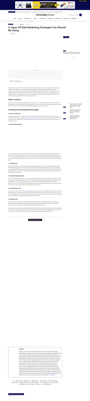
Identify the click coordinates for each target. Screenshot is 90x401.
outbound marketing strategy (32, 117)
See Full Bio (52, 374)
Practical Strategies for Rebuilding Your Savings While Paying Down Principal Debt (75, 117)
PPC (40, 382)
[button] (80, 15)
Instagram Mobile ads (43, 380)
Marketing (12, 21)
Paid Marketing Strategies (34, 382)
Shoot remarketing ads (54, 382)
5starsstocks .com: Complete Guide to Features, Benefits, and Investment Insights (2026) (76, 105)
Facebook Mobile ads (26, 380)
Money (65, 50)
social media (26, 191)
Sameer (13, 33)
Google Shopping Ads (35, 380)
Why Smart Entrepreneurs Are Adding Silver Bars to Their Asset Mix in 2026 (72, 53)
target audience (38, 384)
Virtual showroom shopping (46, 384)
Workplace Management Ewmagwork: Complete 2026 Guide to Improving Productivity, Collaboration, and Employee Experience (39, 11)
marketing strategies (15, 382)
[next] (81, 12)
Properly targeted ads (46, 382)
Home (9, 21)
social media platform (31, 384)
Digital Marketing (19, 380)
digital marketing (31, 211)
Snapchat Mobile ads (22, 384)
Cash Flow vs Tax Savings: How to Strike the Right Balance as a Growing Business (75, 111)
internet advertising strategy (52, 380)
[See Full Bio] (55, 375)
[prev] (79, 12)
